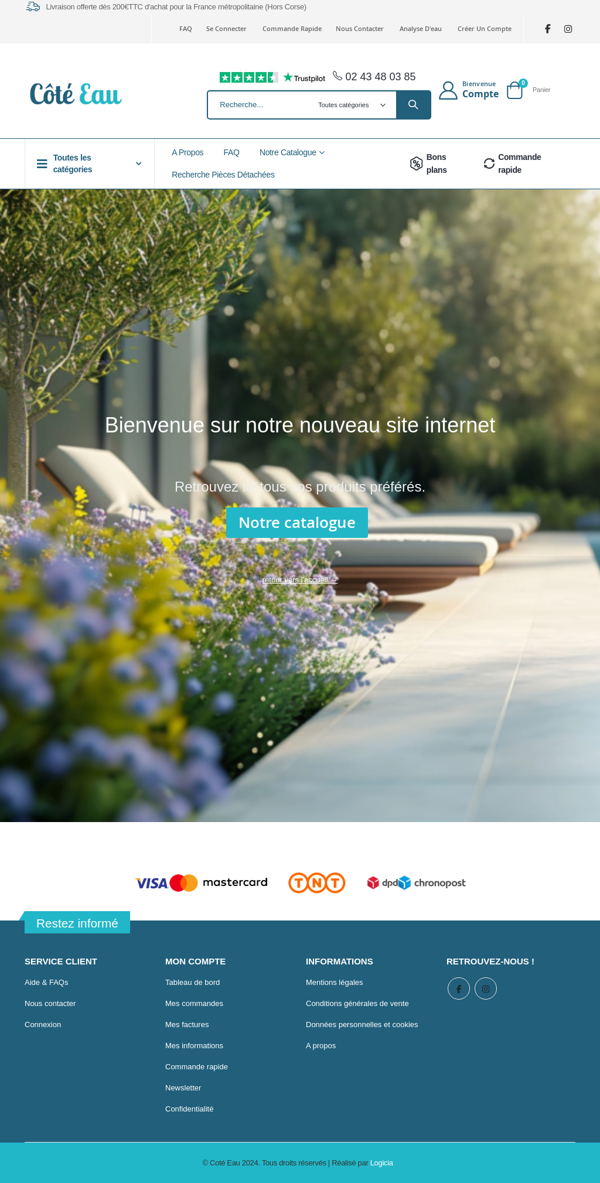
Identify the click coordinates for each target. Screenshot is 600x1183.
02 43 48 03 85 (374, 77)
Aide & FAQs (46, 982)
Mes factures (187, 1024)
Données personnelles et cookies (362, 1024)
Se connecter (226, 28)
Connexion (43, 1024)
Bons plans (426, 163)
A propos (321, 1045)
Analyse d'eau (421, 28)
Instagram (487, 989)
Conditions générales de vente (357, 1003)
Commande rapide (292, 28)
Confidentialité (189, 1108)
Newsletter (183, 1087)
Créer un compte (485, 28)
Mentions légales (334, 982)
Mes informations (194, 1045)
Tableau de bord (192, 982)
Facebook (459, 989)
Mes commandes (194, 1003)
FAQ (185, 28)
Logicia (381, 1162)
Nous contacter (360, 28)
